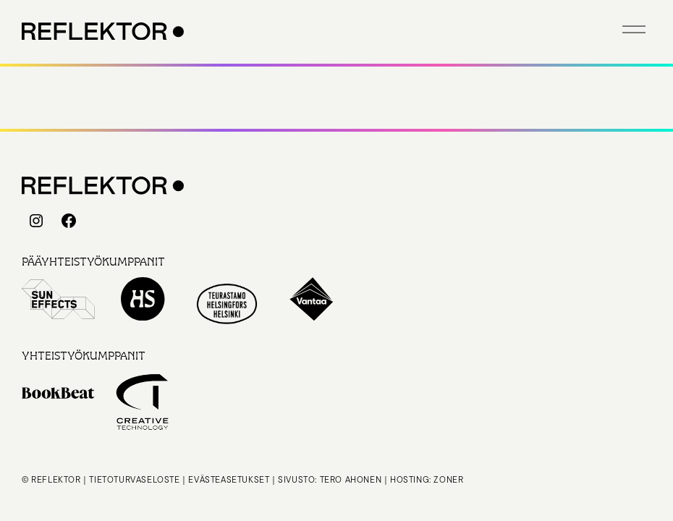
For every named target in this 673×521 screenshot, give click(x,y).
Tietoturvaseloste (134, 479)
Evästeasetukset (228, 479)
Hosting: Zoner (426, 479)
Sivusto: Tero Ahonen (329, 479)
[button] (634, 29)
